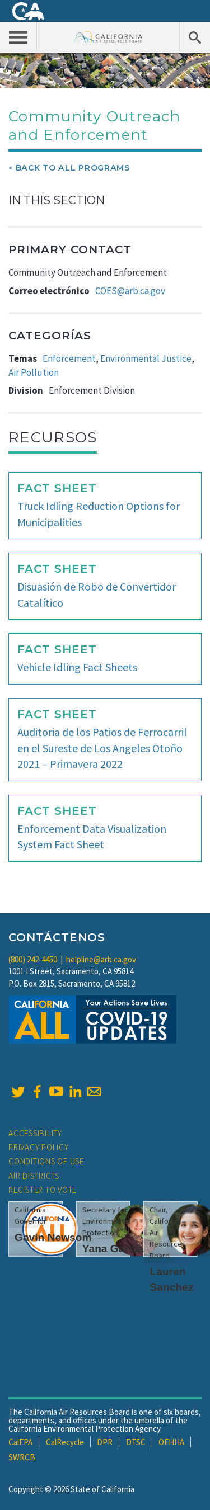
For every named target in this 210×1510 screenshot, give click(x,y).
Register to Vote (42, 1190)
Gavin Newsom (53, 1237)
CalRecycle (65, 1442)
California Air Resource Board (108, 37)
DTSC (136, 1442)
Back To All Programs (73, 168)
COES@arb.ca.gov (130, 291)
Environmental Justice (146, 358)
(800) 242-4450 (32, 959)
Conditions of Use (46, 1161)
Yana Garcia (113, 1248)
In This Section (56, 200)
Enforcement (69, 358)
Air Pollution (33, 372)
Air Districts (33, 1176)
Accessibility (35, 1133)
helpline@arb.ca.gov (101, 959)
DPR (105, 1442)
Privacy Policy (38, 1147)
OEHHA (171, 1442)
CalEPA (20, 1442)
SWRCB (21, 1457)
